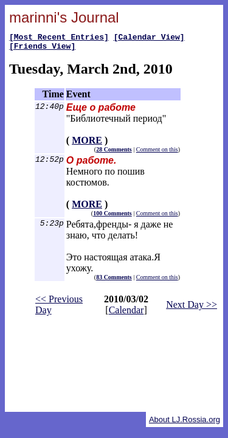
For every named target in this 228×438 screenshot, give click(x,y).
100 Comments (112, 217)
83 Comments (114, 280)
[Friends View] (42, 49)
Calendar (126, 313)
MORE (87, 144)
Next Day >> (191, 308)
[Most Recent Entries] (59, 38)
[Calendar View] (149, 38)
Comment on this (157, 153)
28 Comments (114, 153)
